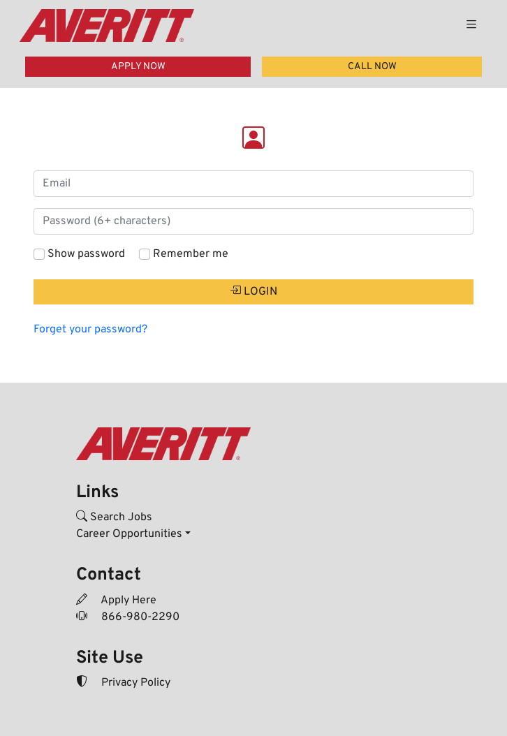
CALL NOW (372, 67)
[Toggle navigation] (471, 25)
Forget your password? (90, 330)
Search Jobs (114, 517)
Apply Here (116, 601)
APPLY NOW (138, 67)
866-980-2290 (127, 617)
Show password (86, 254)
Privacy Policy (123, 683)
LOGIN (253, 292)
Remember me (190, 254)
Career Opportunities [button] (129, 534)
